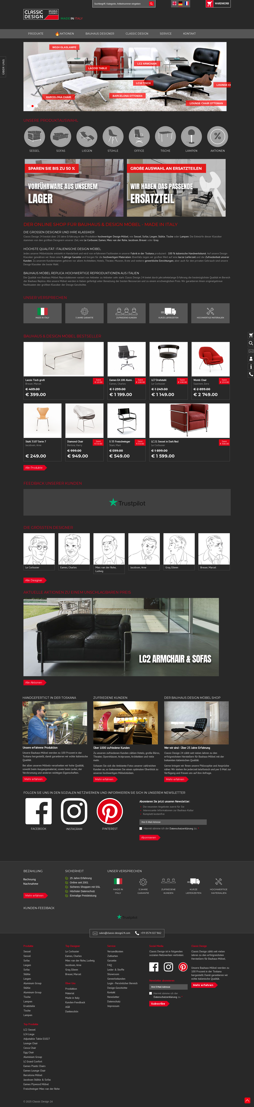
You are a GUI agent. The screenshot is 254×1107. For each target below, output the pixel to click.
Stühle (161, 236)
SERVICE (166, 33)
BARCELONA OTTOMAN (34, 95)
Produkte (28, 946)
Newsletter (113, 997)
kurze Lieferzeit (187, 257)
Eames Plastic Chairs (34, 1066)
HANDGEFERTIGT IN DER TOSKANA (49, 697)
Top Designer (72, 946)
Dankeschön (71, 1011)
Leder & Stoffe (115, 969)
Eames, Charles (73, 956)
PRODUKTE (35, 33)
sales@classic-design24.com (114, 933)
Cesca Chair (29, 1048)
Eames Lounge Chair (34, 1070)
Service (111, 946)
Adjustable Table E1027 (36, 1038)
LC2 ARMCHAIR (85, 63)
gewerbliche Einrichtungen (159, 260)
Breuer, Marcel (73, 974)
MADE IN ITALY (42, 313)
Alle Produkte (34, 467)
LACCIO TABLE (63, 68)
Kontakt (111, 992)
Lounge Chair (30, 1043)
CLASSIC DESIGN (137, 33)
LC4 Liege (28, 1034)
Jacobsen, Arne (73, 965)
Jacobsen (133, 240)
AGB (67, 1007)
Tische (169, 236)
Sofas (145, 236)
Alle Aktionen (33, 682)
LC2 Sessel (29, 1029)
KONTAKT (189, 33)
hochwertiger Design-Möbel (113, 236)
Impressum (113, 1006)
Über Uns (70, 983)
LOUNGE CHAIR (114, 85)
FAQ (109, 965)
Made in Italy (72, 997)
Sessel (137, 236)
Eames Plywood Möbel (36, 1084)
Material (69, 993)
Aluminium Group (32, 1057)
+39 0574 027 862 (151, 933)
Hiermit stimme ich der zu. (169, 828)
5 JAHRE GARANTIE (84, 313)
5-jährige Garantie (71, 257)
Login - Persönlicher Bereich (122, 983)
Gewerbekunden (116, 978)
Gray (155, 240)
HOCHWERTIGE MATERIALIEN (210, 313)
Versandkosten (115, 951)
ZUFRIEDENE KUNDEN (126, 313)
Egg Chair (28, 1052)
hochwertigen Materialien (117, 257)
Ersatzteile (29, 1006)
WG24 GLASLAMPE (52, 47)
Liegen (153, 236)
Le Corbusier (91, 240)
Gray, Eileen (71, 969)
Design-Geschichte (117, 987)
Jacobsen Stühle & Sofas (37, 1079)
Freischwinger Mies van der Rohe (41, 1088)
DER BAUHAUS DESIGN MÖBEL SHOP (192, 697)
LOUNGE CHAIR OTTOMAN (104, 103)
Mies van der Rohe (117, 240)
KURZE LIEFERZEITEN (168, 313)
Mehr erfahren (33, 779)
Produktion (71, 988)
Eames (102, 240)
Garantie (111, 960)
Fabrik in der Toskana (142, 253)
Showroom (113, 974)
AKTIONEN (64, 33)
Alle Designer (33, 580)
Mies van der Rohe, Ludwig (80, 960)
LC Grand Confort (32, 1061)
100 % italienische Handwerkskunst (187, 253)
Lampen (184, 236)
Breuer (143, 240)
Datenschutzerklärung (181, 828)
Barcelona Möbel (32, 1075)
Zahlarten (112, 956)
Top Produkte (30, 1024)
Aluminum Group (32, 983)
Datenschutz (113, 1001)
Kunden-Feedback (75, 1002)
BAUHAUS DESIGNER (99, 33)
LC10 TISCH (50, 83)
